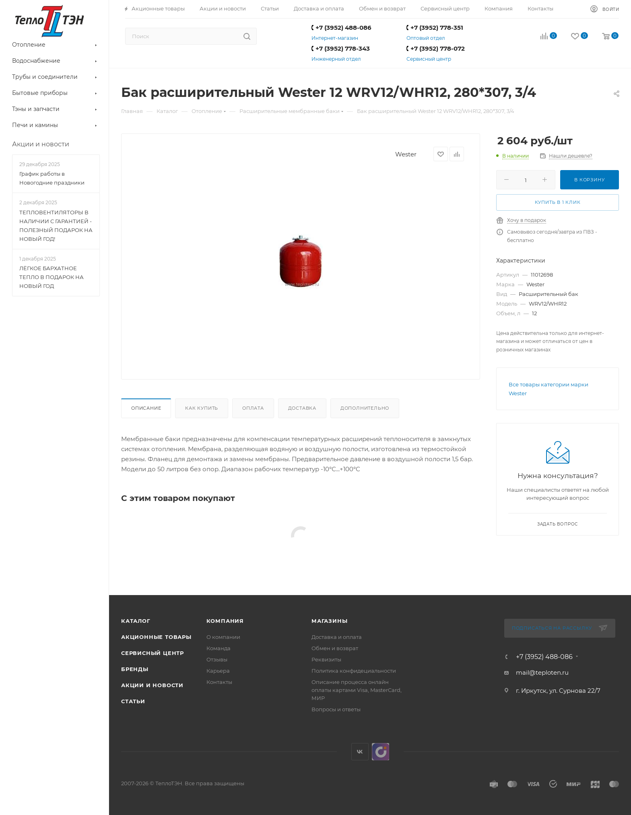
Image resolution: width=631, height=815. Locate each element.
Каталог (136, 621)
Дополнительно (364, 408)
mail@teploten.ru (542, 672)
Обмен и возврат (334, 648)
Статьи (133, 701)
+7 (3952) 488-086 (341, 27)
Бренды (134, 669)
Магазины (329, 621)
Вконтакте (360, 751)
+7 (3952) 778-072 (435, 48)
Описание (146, 408)
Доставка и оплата (336, 637)
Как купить (201, 408)
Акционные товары (156, 637)
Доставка (302, 408)
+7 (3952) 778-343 (340, 48)
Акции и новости (152, 685)
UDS (380, 751)
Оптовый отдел (425, 38)
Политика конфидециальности (353, 670)
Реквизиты (326, 659)
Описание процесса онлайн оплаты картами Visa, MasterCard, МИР (356, 690)
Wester (406, 154)
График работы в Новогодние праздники (52, 178)
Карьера (218, 670)
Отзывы (216, 659)
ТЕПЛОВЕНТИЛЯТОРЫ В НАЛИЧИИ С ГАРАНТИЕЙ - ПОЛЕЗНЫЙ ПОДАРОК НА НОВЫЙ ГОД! (56, 225)
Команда (218, 648)
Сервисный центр (428, 59)
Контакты (219, 682)
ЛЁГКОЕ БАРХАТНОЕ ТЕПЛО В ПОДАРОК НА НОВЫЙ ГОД (51, 277)
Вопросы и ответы (336, 709)
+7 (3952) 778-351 (434, 27)
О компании (223, 637)
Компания (225, 621)
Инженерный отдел (336, 59)
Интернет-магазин (334, 38)
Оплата (253, 408)
